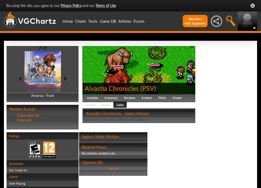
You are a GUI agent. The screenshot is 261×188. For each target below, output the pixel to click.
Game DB (108, 21)
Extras (91, 105)
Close (253, 6)
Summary (111, 98)
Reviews (129, 98)
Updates (92, 98)
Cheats (177, 98)
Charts (80, 21)
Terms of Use (106, 5)
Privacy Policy (71, 5)
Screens (146, 98)
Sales (120, 105)
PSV (148, 88)
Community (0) (28, 115)
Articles (124, 21)
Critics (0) (24, 120)
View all (113, 168)
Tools (93, 21)
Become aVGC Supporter (195, 21)
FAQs (162, 98)
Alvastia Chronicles (112, 88)
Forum (139, 21)
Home (68, 21)
